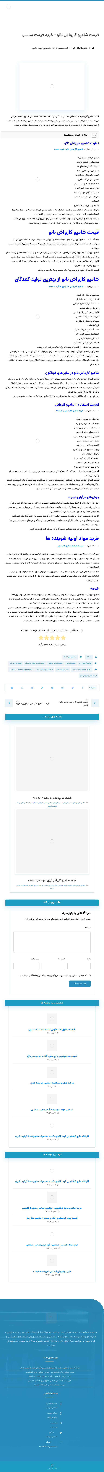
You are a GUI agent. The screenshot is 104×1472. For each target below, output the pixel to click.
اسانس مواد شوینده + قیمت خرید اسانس (52, 1110)
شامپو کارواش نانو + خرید (44, 670)
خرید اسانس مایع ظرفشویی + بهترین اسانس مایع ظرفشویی (52, 1209)
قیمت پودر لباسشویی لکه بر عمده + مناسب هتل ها (52, 1219)
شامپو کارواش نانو (85, 663)
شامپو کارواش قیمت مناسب (81, 670)
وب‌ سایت (34, 959)
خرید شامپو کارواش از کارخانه (69, 411)
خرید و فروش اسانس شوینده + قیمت (52, 1272)
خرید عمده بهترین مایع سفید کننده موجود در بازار (52, 1057)
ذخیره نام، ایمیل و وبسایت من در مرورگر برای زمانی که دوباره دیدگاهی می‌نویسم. (53, 976)
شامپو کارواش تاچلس (55, 663)
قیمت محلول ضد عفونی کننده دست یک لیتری (52, 1030)
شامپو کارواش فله (15, 663)
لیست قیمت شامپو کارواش (70, 546)
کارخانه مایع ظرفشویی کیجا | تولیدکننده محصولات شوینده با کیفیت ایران (52, 1137)
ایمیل (61, 959)
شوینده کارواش (52, 807)
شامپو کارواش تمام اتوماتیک (34, 663)
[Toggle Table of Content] (93, 135)
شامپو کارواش (70, 663)
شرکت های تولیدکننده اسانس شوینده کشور (52, 1084)
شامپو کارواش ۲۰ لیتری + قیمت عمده (66, 286)
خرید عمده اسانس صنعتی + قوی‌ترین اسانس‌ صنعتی (52, 1246)
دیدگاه (87, 928)
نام (89, 959)
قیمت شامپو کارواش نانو (88, 676)
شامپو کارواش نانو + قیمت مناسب (21, 670)
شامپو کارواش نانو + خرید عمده (68, 149)
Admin (89, 657)
